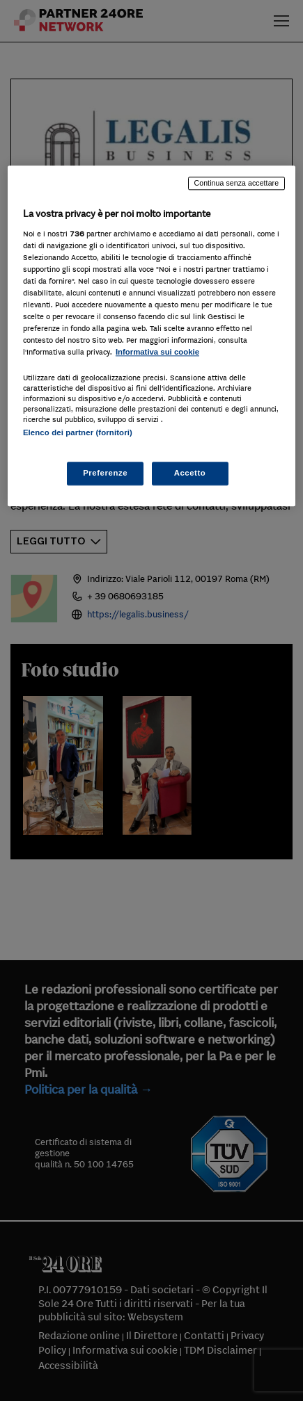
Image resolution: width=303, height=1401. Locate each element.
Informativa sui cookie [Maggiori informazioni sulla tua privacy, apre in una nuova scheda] (157, 352)
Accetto (190, 473)
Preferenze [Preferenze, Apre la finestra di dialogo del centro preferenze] (105, 473)
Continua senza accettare (236, 183)
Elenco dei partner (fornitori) (77, 432)
